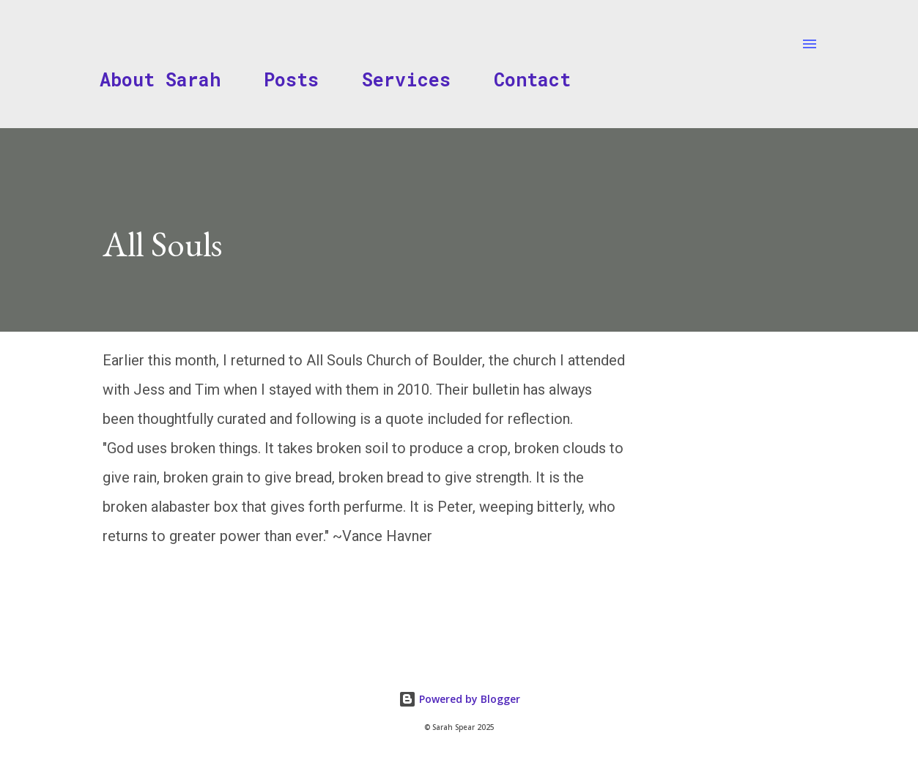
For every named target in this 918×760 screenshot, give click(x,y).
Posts (291, 79)
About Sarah (160, 79)
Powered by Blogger (459, 699)
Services (406, 79)
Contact (532, 79)
